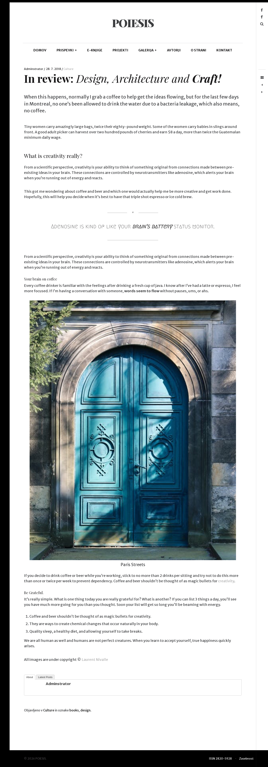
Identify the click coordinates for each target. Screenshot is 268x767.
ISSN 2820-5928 (220, 758)
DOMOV (39, 50)
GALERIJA (147, 50)
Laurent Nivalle (95, 659)
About (29, 677)
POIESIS (133, 23)
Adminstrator (34, 69)
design (85, 710)
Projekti (120, 50)
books (74, 710)
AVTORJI (174, 50)
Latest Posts (45, 677)
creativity (226, 581)
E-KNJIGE (94, 50)
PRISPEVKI (67, 50)
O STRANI (198, 50)
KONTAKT (224, 50)
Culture (68, 69)
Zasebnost (246, 758)
